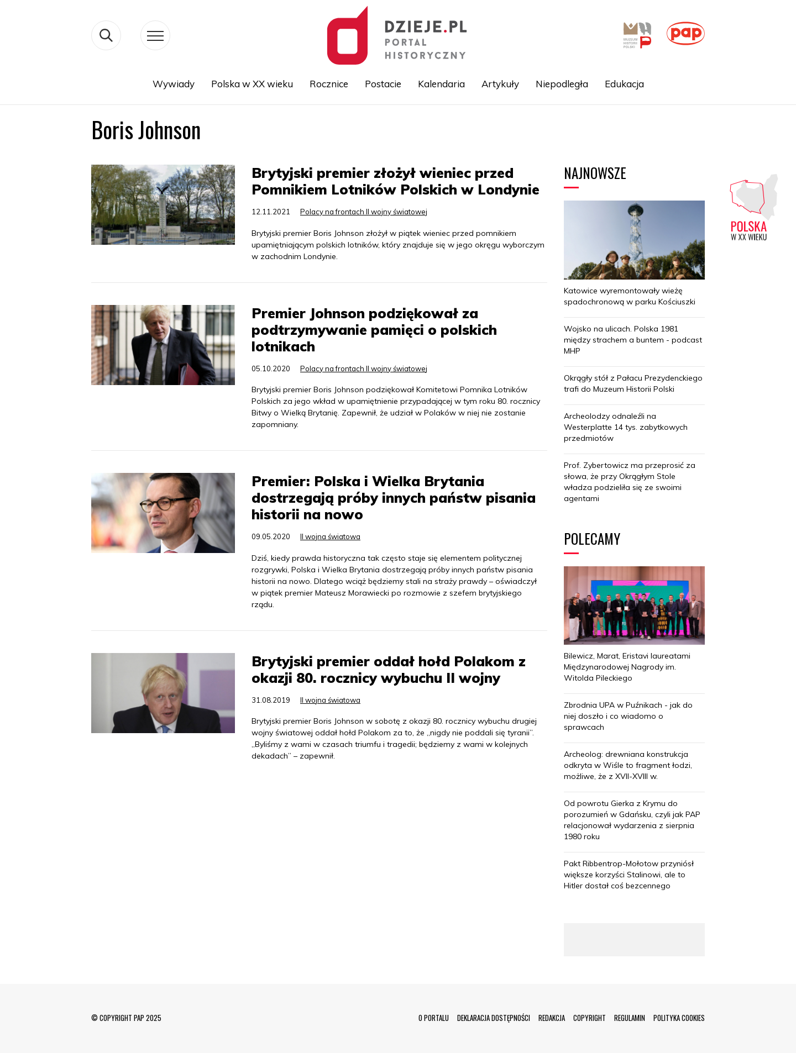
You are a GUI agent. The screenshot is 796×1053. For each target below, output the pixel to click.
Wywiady (174, 83)
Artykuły (500, 83)
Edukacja (624, 83)
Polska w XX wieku (252, 83)
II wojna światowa (330, 536)
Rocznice (329, 83)
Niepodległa (562, 83)
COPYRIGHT (589, 1017)
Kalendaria (441, 83)
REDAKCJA (551, 1017)
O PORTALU (433, 1017)
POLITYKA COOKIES (679, 1017)
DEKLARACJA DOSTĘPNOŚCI (493, 1017)
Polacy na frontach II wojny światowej (363, 211)
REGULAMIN (629, 1017)
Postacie (383, 83)
